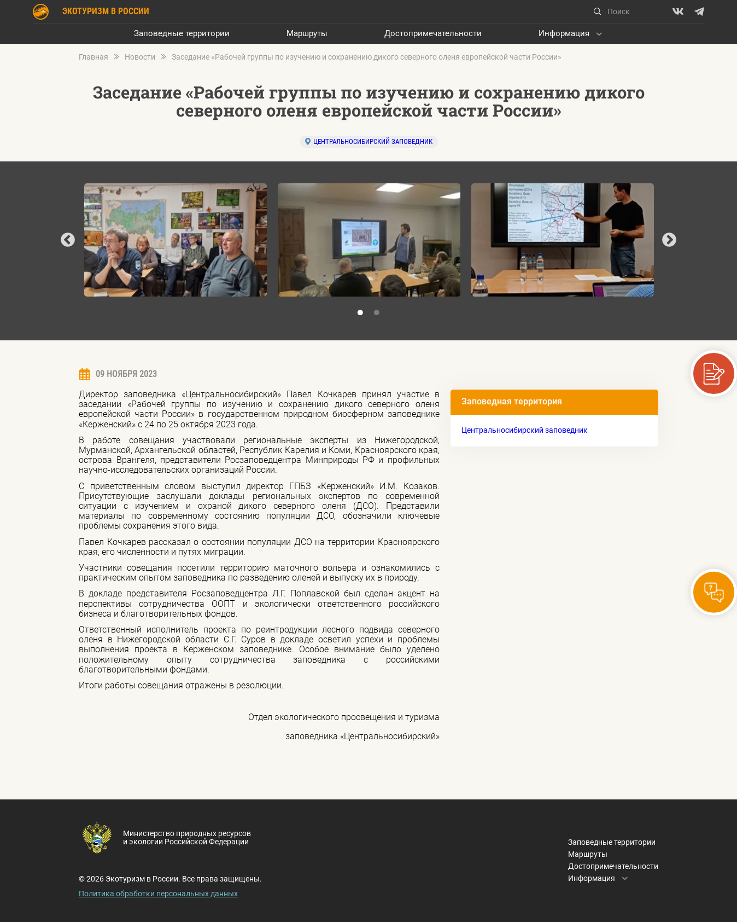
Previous (68, 240)
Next (669, 240)
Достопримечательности (433, 33)
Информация (564, 33)
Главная (93, 57)
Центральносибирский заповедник (372, 142)
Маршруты (306, 33)
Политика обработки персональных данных (158, 893)
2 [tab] (376, 313)
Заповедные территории (182, 33)
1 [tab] (360, 313)
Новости (140, 57)
